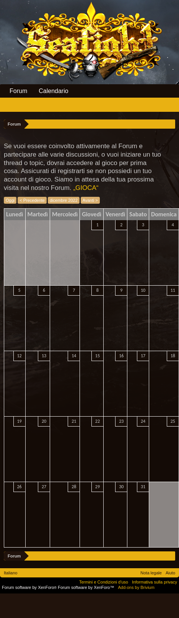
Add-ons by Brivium (136, 587)
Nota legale (151, 573)
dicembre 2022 (64, 200)
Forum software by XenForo (30, 587)
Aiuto (170, 573)
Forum (18, 91)
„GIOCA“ (85, 187)
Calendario (53, 91)
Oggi (10, 200)
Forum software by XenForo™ (86, 587)
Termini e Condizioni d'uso (103, 582)
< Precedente (32, 200)
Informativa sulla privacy (154, 582)
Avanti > (90, 200)
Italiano (10, 573)
